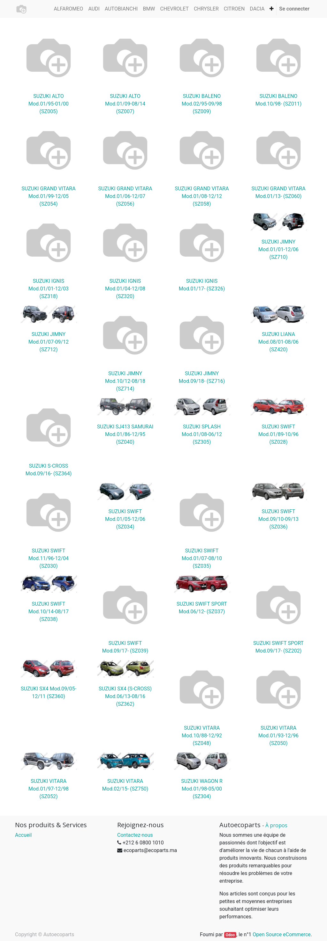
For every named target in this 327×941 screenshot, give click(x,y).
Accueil (23, 835)
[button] (271, 9)
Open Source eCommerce (282, 934)
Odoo (230, 935)
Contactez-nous (135, 835)
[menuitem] (68, 9)
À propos (276, 825)
